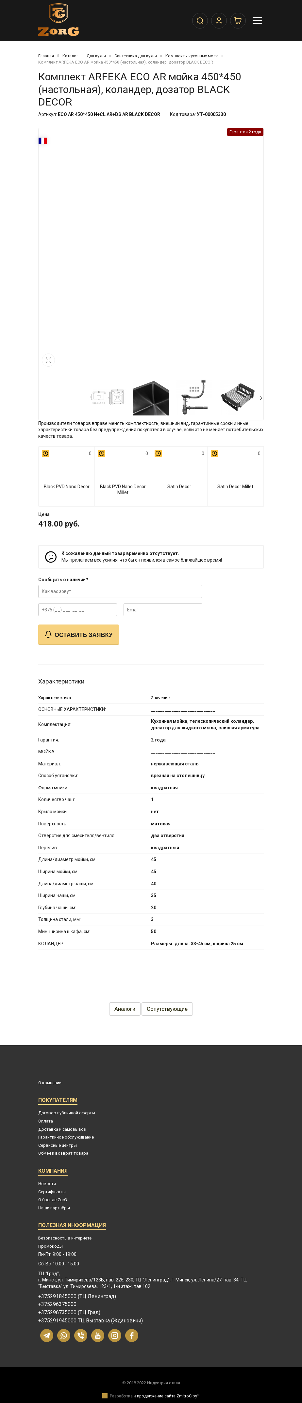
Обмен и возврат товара (63, 1153)
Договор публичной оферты (66, 1112)
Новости (47, 1183)
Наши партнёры (54, 1207)
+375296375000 (57, 1304)
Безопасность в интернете (65, 1238)
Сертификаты (52, 1191)
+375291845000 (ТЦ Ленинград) (77, 1296)
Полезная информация (72, 1226)
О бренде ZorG (52, 1199)
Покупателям (57, 1101)
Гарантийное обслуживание (66, 1137)
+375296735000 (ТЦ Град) (69, 1313)
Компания (53, 1172)
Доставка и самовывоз (62, 1129)
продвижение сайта (156, 1395)
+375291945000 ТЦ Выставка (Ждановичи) (90, 1321)
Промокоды (50, 1246)
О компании (49, 1082)
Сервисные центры (57, 1145)
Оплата (45, 1121)
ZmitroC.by (186, 1395)
